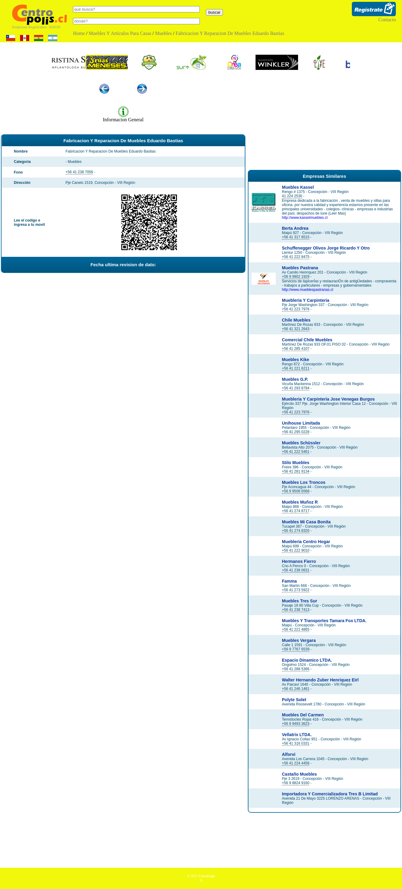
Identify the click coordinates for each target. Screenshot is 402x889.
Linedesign (207, 876)
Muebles (163, 33)
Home (79, 33)
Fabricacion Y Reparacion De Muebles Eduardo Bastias (229, 33)
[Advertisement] (324, 121)
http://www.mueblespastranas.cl (307, 290)
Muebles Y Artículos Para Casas (120, 33)
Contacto (387, 19)
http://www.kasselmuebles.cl (304, 217)
